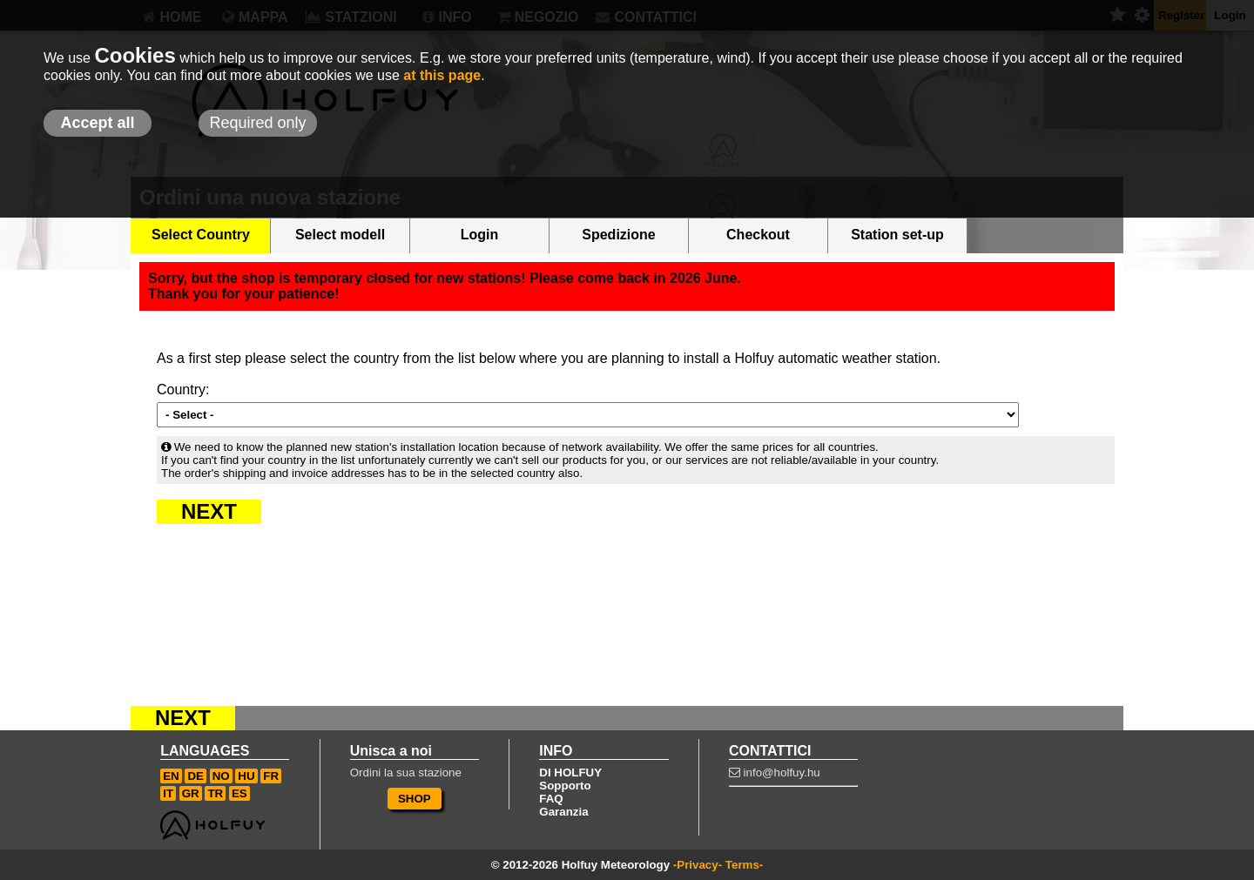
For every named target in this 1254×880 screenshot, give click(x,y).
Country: (183, 389)
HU (246, 776)
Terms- (744, 864)
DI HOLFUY (570, 772)
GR (190, 793)
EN (171, 776)
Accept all (97, 122)
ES (239, 793)
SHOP (414, 798)
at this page (442, 75)
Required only (257, 122)
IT (168, 793)
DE (195, 776)
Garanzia (563, 811)
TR (215, 793)
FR (271, 776)
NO (221, 776)
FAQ (551, 798)
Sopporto (564, 785)
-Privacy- (697, 864)
